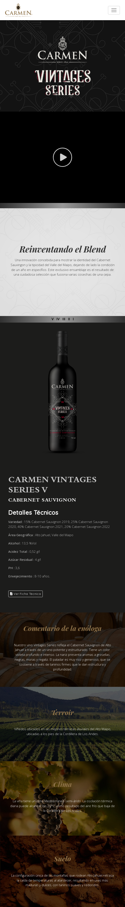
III (63, 319)
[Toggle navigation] (114, 10)
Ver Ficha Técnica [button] (25, 594)
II (69, 319)
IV (58, 319)
